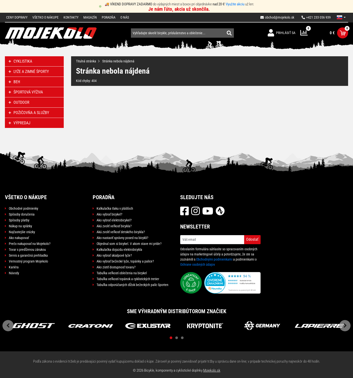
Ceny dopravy (16, 17)
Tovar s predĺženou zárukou (27, 250)
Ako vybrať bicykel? (109, 214)
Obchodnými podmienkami (214, 259)
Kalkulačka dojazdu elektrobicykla (119, 250)
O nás (124, 17)
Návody (14, 273)
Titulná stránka (86, 61)
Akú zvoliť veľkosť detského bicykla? (121, 232)
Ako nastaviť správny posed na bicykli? (122, 238)
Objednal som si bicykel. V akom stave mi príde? (129, 244)
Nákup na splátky (20, 226)
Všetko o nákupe (45, 17)
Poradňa (108, 17)
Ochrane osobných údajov (197, 264)
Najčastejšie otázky (22, 232)
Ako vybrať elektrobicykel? (114, 220)
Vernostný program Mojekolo (28, 261)
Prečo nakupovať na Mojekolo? (29, 244)
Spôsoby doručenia (22, 214)
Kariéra (14, 267)
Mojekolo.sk (211, 370)
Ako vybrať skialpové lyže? (114, 255)
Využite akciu (235, 4)
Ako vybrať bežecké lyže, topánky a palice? (125, 261)
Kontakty (70, 17)
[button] (341, 17)
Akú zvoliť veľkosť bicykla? (114, 226)
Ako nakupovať (19, 238)
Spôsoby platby (19, 220)
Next (345, 325)
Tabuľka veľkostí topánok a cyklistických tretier (128, 279)
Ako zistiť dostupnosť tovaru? (116, 267)
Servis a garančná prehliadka (28, 255)
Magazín (90, 17)
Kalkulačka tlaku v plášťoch (115, 208)
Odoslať (252, 239)
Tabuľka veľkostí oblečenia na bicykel (122, 273)
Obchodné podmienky (23, 208)
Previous (8, 325)
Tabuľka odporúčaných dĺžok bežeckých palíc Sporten (132, 285)
